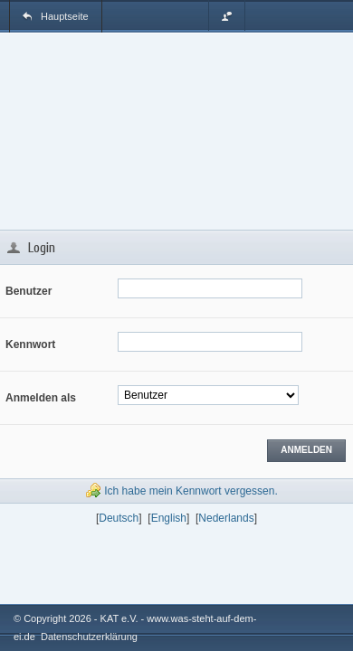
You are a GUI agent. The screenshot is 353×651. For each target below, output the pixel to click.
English (168, 518)
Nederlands (225, 518)
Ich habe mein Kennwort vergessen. (190, 491)
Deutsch (118, 518)
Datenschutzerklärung (89, 636)
